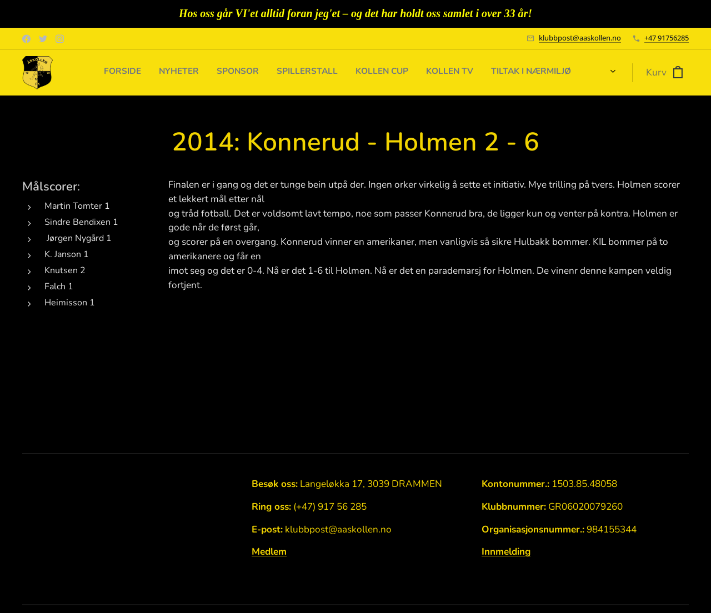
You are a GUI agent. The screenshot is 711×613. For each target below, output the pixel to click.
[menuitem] (473, 73)
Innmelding (506, 552)
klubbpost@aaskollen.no (580, 38)
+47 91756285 (666, 38)
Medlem (269, 552)
